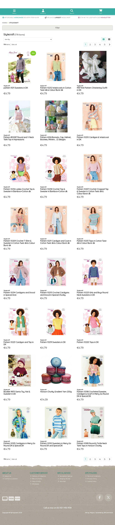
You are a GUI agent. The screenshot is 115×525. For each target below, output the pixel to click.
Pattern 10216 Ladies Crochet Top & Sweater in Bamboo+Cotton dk (19, 190)
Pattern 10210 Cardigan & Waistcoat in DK (93, 138)
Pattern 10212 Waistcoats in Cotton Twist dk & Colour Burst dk (55, 89)
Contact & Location (10, 479)
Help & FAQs (35, 481)
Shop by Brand (64, 479)
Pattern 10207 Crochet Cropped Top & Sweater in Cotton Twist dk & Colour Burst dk (92, 191)
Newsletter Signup (65, 476)
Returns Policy (36, 479)
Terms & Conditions (93, 476)
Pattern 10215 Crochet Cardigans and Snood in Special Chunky (54, 293)
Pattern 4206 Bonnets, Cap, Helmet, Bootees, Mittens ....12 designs (55, 138)
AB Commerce (108, 512)
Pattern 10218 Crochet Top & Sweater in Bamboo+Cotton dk (53, 190)
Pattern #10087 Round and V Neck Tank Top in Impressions (19, 138)
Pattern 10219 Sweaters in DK (53, 342)
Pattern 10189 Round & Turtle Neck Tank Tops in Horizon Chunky (92, 444)
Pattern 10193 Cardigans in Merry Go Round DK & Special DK (19, 444)
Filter (57, 28)
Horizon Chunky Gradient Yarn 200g (56, 391)
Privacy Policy (91, 479)
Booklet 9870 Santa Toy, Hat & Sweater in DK (17, 392)
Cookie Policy (91, 481)
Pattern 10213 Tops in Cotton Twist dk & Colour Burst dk (91, 242)
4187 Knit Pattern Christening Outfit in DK (92, 89)
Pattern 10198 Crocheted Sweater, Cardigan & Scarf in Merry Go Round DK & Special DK (93, 393)
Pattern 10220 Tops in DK (88, 342)
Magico (92, 512)
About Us (7, 476)
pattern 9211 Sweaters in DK (16, 88)
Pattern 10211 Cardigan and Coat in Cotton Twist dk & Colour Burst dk (55, 242)
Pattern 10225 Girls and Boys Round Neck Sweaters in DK (92, 293)
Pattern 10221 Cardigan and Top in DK (19, 343)
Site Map (62, 481)
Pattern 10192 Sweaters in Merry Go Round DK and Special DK (55, 444)
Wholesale (34, 484)
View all (14, 44)
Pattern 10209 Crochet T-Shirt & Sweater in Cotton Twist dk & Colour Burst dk (19, 243)
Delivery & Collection (38, 476)
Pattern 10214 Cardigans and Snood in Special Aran (19, 293)
